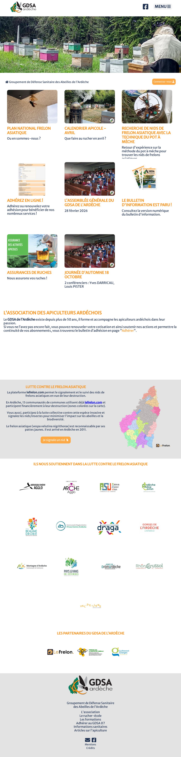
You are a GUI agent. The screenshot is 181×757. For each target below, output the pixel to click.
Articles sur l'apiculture (90, 730)
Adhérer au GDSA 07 (90, 723)
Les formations (90, 719)
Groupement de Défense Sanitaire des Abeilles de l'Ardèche (47, 82)
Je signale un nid (55, 440)
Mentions (90, 744)
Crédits (90, 748)
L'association (90, 712)
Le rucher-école (90, 716)
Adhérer (128, 331)
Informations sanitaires (90, 727)
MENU (163, 6)
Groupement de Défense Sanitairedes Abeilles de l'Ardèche (90, 705)
